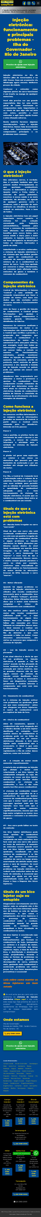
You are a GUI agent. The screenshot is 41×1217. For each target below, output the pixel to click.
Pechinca (14, 1076)
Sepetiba (20, 1068)
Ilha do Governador (21, 1063)
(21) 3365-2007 (33, 1173)
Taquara (28, 1073)
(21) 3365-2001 (20, 1121)
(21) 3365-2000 (20, 1194)
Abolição (6, 1088)
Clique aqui (20, 999)
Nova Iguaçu (22, 1088)
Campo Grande (8, 1063)
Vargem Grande (19, 1081)
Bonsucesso (20, 1073)
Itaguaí (13, 1068)
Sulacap (30, 1076)
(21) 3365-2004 (12, 1033)
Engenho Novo (8, 1086)
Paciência (28, 1068)
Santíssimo (21, 1066)
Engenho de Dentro (27, 1083)
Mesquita (30, 1088)
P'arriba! (29, 1214)
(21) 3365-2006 (20, 1144)
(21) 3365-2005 (20, 1168)
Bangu (29, 1066)
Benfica (13, 1088)
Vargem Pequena (31, 1081)
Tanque (5, 1083)
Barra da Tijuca (16, 1078)
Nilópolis (6, 1090)
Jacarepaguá (33, 1063)
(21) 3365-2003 (7, 1123)
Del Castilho (33, 1086)
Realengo (6, 1068)
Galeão (5, 1071)
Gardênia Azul (14, 1083)
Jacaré (26, 1086)
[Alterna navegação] (38, 3)
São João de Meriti (9, 1073)
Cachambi (18, 1086)
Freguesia (6, 1076)
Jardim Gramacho (28, 1071)
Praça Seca (22, 1076)
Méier (5, 1066)
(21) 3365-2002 (7, 1172)
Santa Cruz (12, 1066)
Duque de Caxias (15, 1071)
